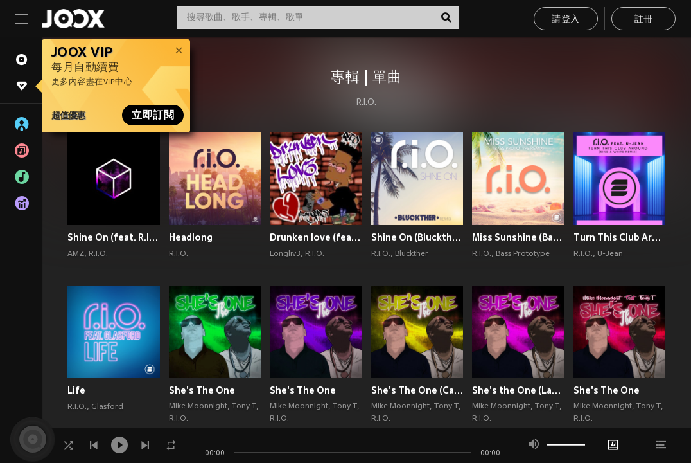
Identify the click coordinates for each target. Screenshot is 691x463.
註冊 (643, 19)
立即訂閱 (153, 115)
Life (76, 390)
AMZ (75, 254)
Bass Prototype (523, 254)
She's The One (202, 390)
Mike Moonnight (198, 406)
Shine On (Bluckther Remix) (417, 237)
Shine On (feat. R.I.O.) (113, 237)
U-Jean (610, 254)
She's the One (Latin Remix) (518, 390)
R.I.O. (366, 102)
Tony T (244, 406)
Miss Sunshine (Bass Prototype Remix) (518, 237)
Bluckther (411, 254)
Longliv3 (285, 254)
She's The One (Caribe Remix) (417, 390)
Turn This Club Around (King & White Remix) (619, 237)
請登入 (565, 19)
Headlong (191, 237)
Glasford (107, 407)
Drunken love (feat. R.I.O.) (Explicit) (316, 237)
